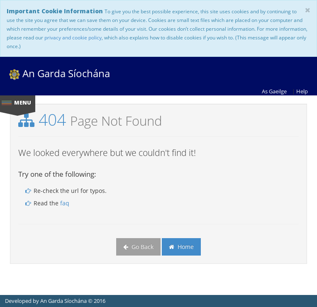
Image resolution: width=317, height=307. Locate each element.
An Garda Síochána (59, 73)
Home (181, 247)
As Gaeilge (274, 91)
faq (64, 203)
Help (302, 91)
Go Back (138, 247)
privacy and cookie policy (73, 37)
